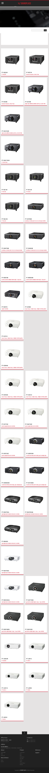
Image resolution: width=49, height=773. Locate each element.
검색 (45, 30)
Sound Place (22, 763)
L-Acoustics (22, 752)
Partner (21, 764)
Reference (37, 750)
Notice (2, 761)
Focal (21, 760)
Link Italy (21, 758)
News (2, 760)
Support (37, 752)
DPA (20, 755)
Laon (21, 761)
